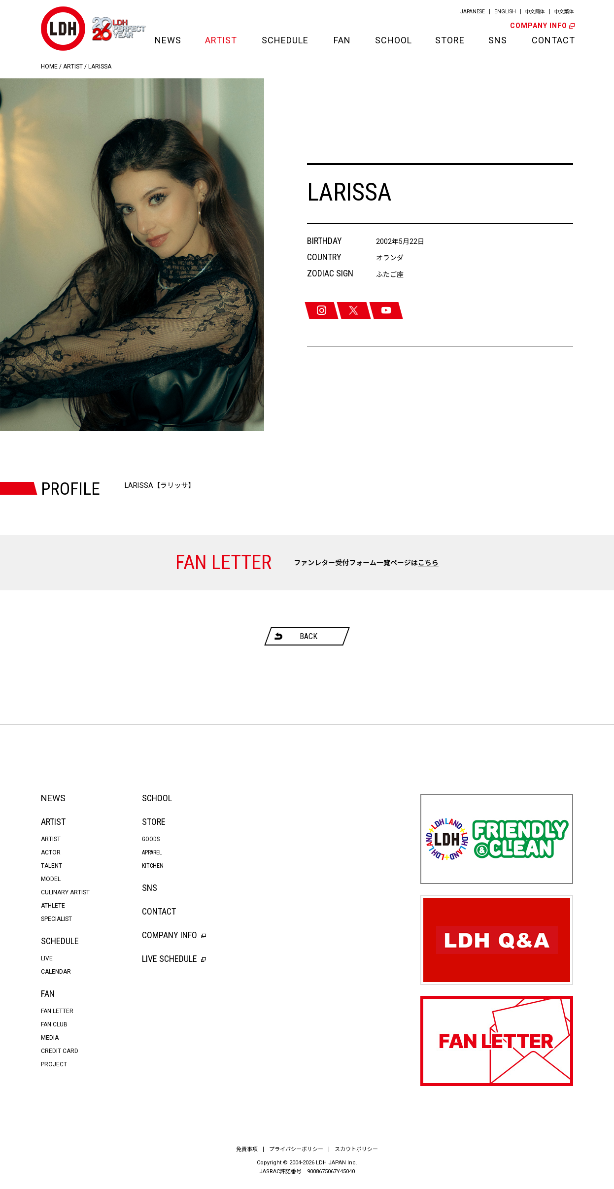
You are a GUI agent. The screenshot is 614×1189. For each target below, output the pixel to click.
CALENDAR (56, 971)
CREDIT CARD (59, 1051)
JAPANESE (472, 11)
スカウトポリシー (356, 1149)
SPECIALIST (56, 919)
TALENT (51, 865)
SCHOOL (392, 40)
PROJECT (54, 1064)
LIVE (47, 958)
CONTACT (552, 40)
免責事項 (247, 1149)
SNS (497, 40)
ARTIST (221, 40)
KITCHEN (153, 865)
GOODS (151, 839)
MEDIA (50, 1037)
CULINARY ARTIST (65, 892)
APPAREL (152, 852)
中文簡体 (535, 11)
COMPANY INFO (541, 26)
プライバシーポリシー (296, 1149)
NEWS (167, 40)
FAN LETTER (57, 1011)
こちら (428, 563)
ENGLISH (505, 11)
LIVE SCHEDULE (174, 958)
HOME (49, 66)
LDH (63, 28)
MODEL (51, 879)
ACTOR (51, 852)
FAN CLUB (54, 1024)
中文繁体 (564, 11)
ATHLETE (53, 905)
